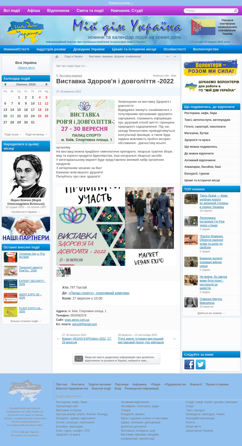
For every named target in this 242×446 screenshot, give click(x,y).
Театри (125, 410)
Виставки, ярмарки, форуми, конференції (115, 56)
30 (26, 122)
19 (46, 110)
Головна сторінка (57, 57)
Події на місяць (34, 134)
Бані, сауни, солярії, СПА (73, 430)
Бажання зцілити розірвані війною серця (211, 262)
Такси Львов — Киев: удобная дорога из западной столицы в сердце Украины (214, 201)
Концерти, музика (133, 414)
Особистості (175, 49)
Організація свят (67, 406)
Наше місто (193, 426)
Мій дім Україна (25, 30)
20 (5, 116)
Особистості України (24, 211)
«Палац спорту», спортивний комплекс (98, 293)
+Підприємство (175, 384)
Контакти (77, 384)
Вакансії (196, 384)
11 (40, 103)
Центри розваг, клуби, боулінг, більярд (81, 414)
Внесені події (101, 388)
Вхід (118, 388)
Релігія (190, 422)
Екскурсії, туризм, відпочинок (75, 418)
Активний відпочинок (135, 402)
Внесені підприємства (72, 388)
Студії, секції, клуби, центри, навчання (211, 402)
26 (46, 116)
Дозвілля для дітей (133, 426)
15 (19, 110)
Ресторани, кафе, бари (71, 402)
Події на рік (11, 134)
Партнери (122, 384)
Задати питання (99, 384)
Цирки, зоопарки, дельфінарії (140, 422)
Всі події (12, 10)
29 (19, 122)
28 (12, 122)
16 (26, 110)
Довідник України (89, 49)
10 (33, 103)
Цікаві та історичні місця (134, 49)
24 (33, 116)
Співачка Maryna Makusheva (211, 301)
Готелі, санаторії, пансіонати (75, 422)
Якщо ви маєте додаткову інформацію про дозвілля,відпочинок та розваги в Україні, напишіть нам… (115, 359)
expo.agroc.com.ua (77, 320)
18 (40, 110)
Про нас (62, 384)
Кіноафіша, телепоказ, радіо (140, 406)
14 (12, 110)
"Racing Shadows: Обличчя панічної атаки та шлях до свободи (211, 242)
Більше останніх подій (24, 321)
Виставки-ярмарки (71, 75)
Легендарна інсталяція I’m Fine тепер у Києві (212, 221)
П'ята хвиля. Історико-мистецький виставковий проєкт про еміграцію (141, 340)
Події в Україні (74, 56)
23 (26, 116)
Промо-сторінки (217, 384)
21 (12, 116)
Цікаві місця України (199, 430)
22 (19, 116)
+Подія (155, 384)
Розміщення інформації (142, 388)
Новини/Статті (16, 49)
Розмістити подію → (121, 2)
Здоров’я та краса (68, 434)
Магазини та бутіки (68, 410)
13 (5, 110)
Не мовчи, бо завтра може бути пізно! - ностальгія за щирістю (213, 282)
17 (33, 110)
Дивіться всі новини (209, 313)
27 (5, 122)
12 (46, 103)
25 (40, 116)
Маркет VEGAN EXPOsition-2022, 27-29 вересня (87, 340)
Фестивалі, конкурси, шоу (138, 430)
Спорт (190, 406)
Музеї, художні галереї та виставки (144, 418)
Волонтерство (206, 49)
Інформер (140, 384)
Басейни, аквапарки (69, 426)
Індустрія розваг (51, 49)
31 (33, 122)
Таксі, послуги (195, 410)
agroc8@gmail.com (84, 324)
